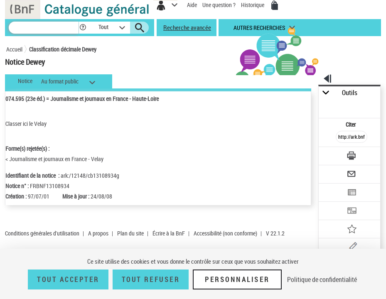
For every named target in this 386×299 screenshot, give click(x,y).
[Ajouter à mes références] (351, 230)
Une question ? (219, 5)
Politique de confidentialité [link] (322, 279)
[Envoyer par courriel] (351, 175)
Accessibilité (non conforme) (225, 233)
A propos (98, 233)
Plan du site (130, 233)
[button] (83, 28)
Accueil (14, 49)
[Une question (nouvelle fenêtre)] (351, 248)
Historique (253, 5)
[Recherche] (44, 28)
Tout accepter (68, 279)
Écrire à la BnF (168, 233)
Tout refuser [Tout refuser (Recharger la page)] (150, 279)
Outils (349, 92)
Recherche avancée (187, 27)
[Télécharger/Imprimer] (351, 157)
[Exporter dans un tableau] (351, 193)
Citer (351, 124)
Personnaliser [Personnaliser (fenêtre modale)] (237, 279)
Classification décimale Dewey (62, 49)
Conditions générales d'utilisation (42, 233)
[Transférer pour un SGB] (351, 212)
